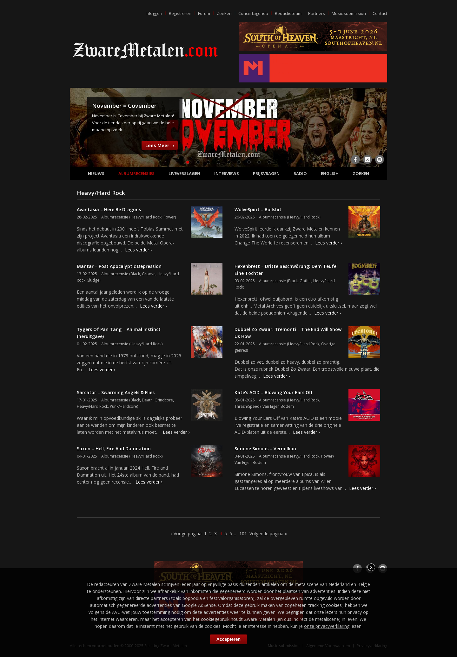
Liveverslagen (184, 173)
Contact (380, 13)
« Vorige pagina (186, 533)
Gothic (305, 280)
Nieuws (96, 173)
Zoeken (224, 13)
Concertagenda (253, 13)
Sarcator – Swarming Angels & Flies (116, 392)
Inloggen (154, 13)
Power (169, 217)
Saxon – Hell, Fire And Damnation (114, 449)
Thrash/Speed (247, 406)
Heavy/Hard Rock (146, 217)
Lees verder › (138, 250)
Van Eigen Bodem (278, 406)
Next (379, 127)
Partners (316, 13)
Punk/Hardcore (123, 406)
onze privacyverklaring (326, 626)
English (330, 173)
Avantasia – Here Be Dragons (109, 209)
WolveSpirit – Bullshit (258, 209)
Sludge (93, 280)
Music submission (349, 13)
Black (135, 273)
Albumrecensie (114, 217)
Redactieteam (288, 13)
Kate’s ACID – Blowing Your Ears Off (273, 392)
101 (243, 533)
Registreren (180, 13)
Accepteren (228, 639)
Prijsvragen (266, 173)
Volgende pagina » (268, 533)
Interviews (226, 173)
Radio (300, 173)
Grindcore (164, 400)
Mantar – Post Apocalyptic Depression (119, 266)
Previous (78, 127)
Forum (204, 13)
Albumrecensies (136, 173)
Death (147, 400)
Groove (149, 273)
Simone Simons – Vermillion (265, 449)
